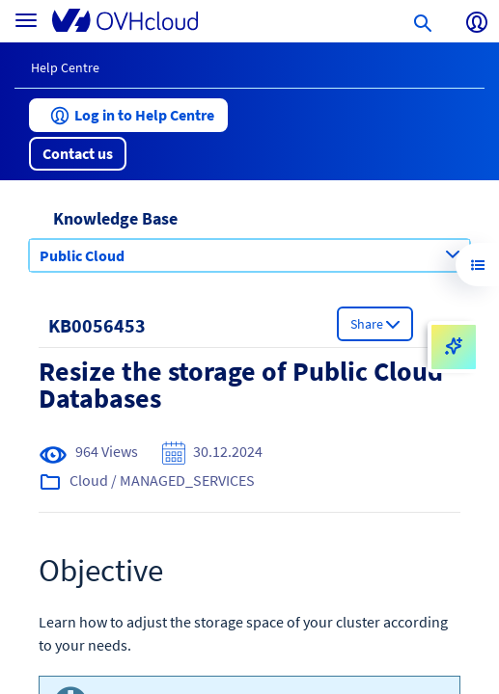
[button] (128, 115)
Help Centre (65, 67)
